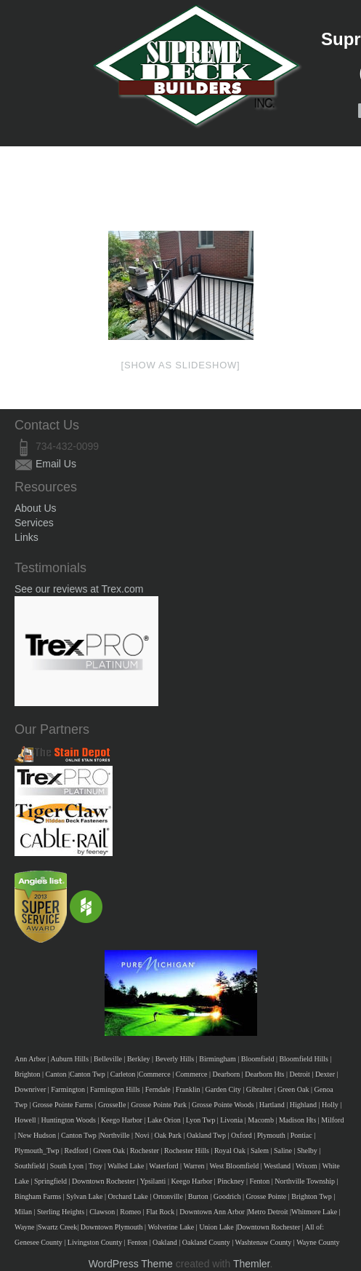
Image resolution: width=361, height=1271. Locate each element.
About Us (36, 508)
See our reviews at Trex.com (79, 589)
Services (34, 522)
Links (26, 537)
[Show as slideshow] (180, 365)
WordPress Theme (131, 1264)
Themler (251, 1264)
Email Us (56, 464)
